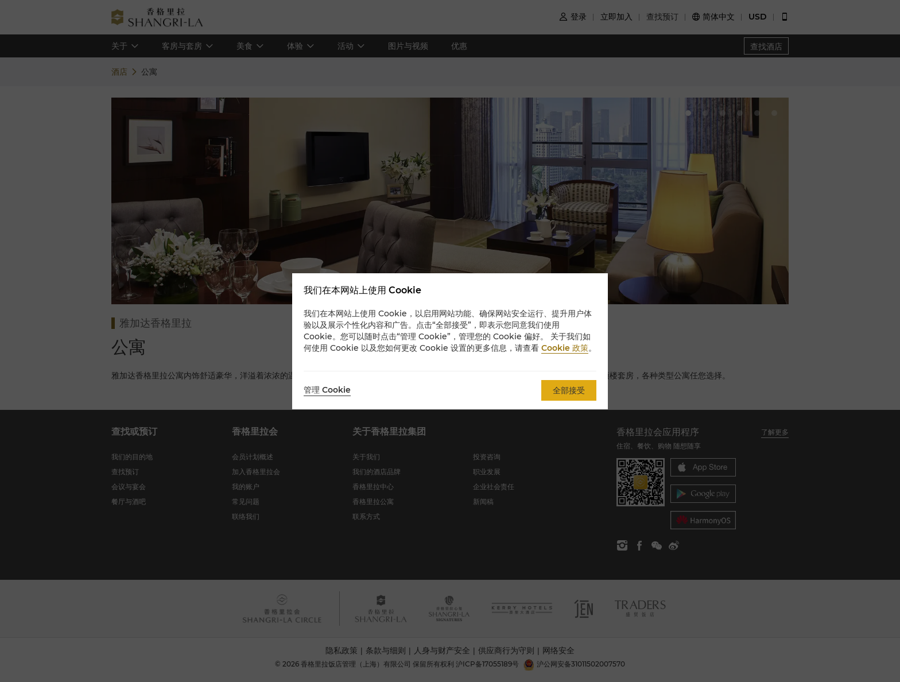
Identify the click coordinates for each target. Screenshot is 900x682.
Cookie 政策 (564, 348)
